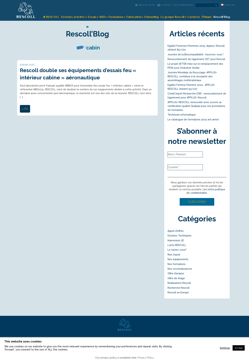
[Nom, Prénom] (185, 154)
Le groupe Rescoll (172, 17)
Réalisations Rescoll (179, 283)
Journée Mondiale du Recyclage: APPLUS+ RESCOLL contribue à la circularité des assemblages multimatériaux (192, 76)
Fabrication (133, 17)
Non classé (174, 254)
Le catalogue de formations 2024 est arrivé (193, 119)
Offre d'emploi (176, 273)
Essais (92, 17)
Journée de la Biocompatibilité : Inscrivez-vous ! (195, 54)
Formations (115, 17)
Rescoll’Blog (147, 5)
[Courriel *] (185, 167)
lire (25, 109)
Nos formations (177, 264)
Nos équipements (178, 259)
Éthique (207, 17)
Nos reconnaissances (180, 268)
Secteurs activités (73, 17)
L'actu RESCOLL (177, 245)
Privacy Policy (146, 357)
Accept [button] (239, 348)
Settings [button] (225, 347)
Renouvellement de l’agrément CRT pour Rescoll (196, 59)
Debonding (151, 17)
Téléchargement (183, 5)
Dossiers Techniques (179, 235)
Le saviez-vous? (177, 249)
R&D (102, 17)
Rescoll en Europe (178, 292)
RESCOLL (52, 17)
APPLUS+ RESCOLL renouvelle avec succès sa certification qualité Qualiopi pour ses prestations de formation (196, 106)
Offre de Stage (176, 278)
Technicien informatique (182, 114)
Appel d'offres (176, 231)
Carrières (193, 17)
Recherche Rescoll (179, 287)
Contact (166, 5)
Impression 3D (176, 240)
